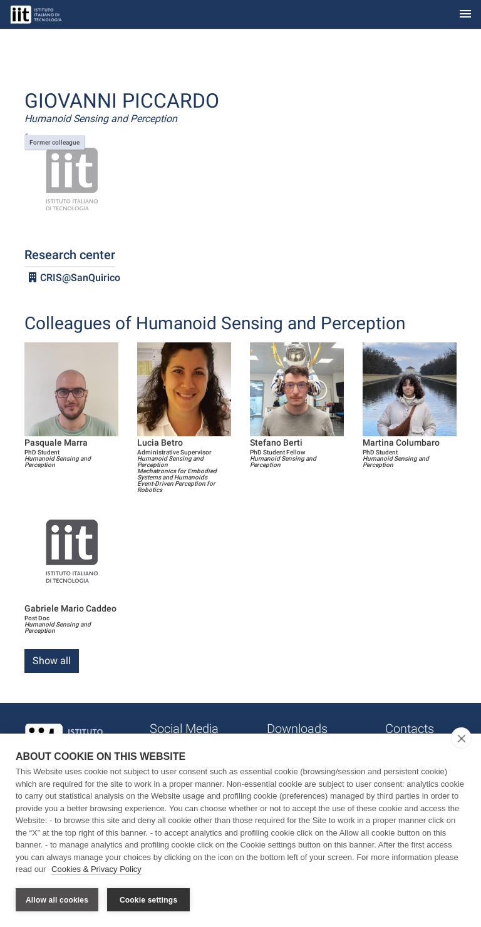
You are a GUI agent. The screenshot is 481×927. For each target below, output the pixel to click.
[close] (461, 738)
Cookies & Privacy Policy (96, 869)
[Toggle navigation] (465, 14)
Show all (52, 661)
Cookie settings (148, 900)
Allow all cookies (57, 900)
